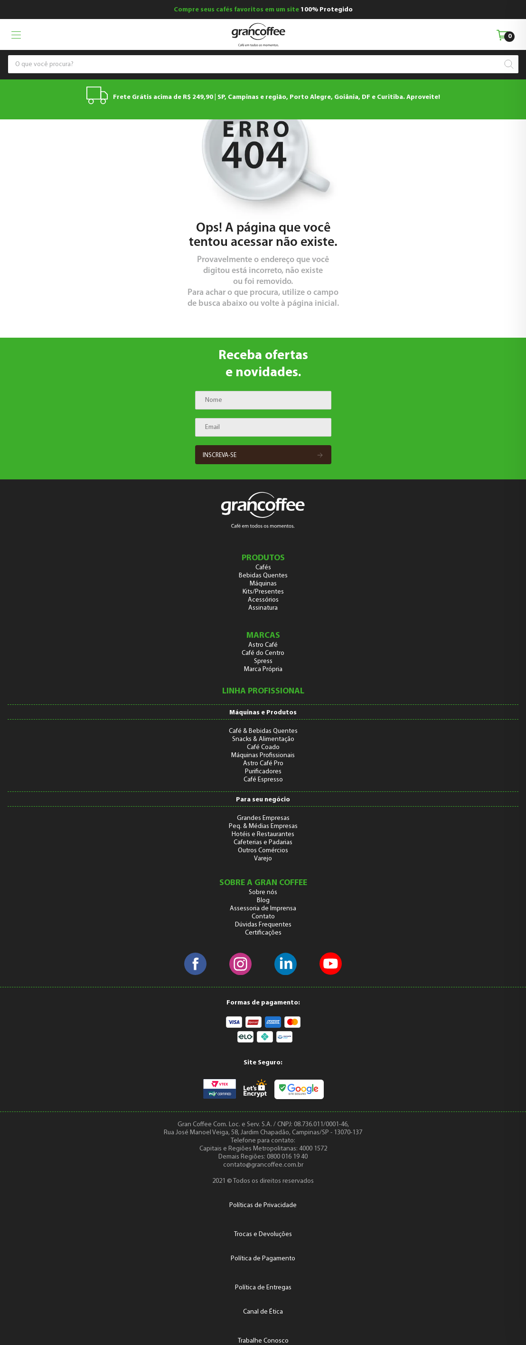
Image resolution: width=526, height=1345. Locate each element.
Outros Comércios (263, 850)
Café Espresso (263, 779)
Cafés (263, 567)
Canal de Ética (263, 1312)
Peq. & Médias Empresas (263, 826)
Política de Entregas (263, 1287)
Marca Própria (263, 669)
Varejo (263, 858)
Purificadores (263, 771)
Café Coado (263, 747)
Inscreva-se (263, 455)
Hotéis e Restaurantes (263, 834)
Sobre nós (263, 892)
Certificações (263, 932)
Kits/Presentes (263, 591)
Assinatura (263, 608)
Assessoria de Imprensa (263, 908)
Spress (263, 661)
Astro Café (263, 645)
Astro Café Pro (263, 763)
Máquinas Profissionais (263, 755)
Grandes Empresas (263, 818)
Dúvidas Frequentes (263, 924)
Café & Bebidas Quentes (263, 731)
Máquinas (263, 583)
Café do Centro (263, 653)
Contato (263, 916)
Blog (263, 900)
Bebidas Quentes (263, 575)
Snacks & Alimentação (263, 739)
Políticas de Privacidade (263, 1205)
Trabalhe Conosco (263, 1341)
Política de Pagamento (263, 1258)
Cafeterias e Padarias (263, 842)
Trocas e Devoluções (263, 1234)
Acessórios (263, 600)
